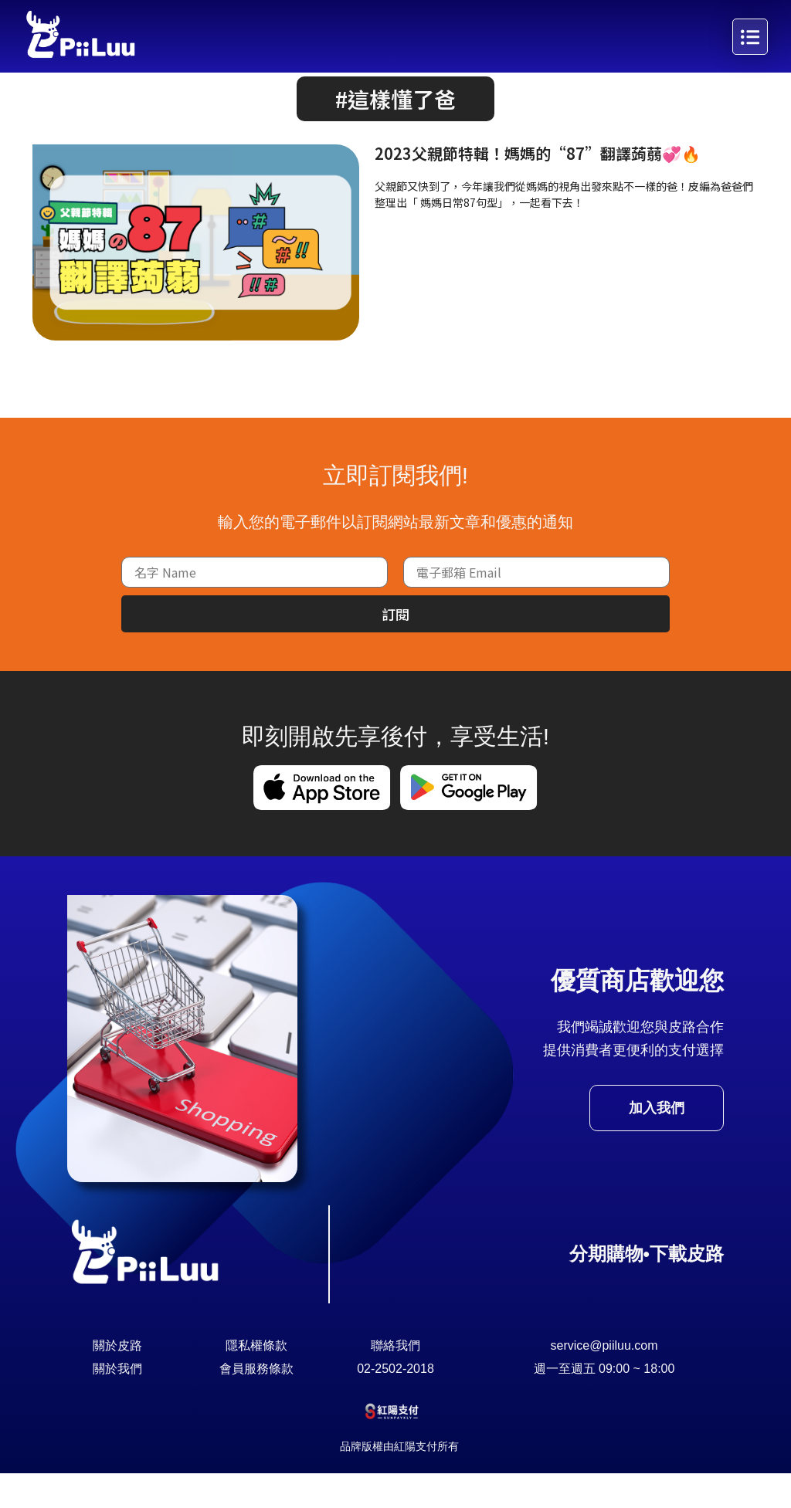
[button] (395, 133)
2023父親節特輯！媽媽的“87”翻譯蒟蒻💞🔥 (538, 188)
